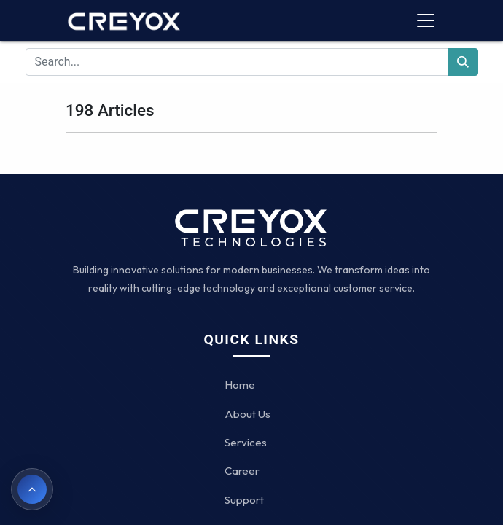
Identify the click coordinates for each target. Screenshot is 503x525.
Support (244, 500)
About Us (247, 414)
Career (242, 471)
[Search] (463, 62)
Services (246, 442)
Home (240, 385)
